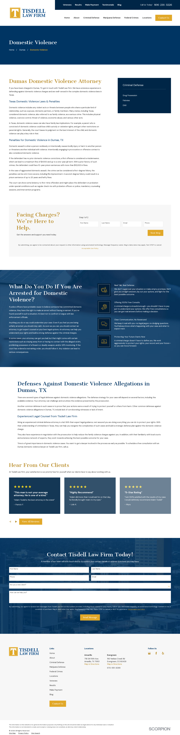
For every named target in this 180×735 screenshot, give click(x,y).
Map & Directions (91, 664)
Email (125, 223)
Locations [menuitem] (147, 17)
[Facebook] (156, 653)
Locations (53, 676)
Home (52, 653)
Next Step (155, 233)
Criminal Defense (56, 662)
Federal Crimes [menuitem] (131, 17)
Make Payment (92, 5)
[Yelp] (163, 653)
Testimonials (108, 5)
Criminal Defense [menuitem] (91, 17)
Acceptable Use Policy (90, 248)
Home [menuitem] (67, 17)
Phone (147, 223)
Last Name (106, 223)
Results (78, 5)
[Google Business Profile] (149, 653)
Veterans (67, 5)
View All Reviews (30, 521)
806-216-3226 (163, 5)
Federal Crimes (56, 671)
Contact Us (163, 18)
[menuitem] (144, 95)
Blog (119, 5)
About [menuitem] (76, 17)
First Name (84, 223)
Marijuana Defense (57, 667)
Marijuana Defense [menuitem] (111, 17)
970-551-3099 (113, 668)
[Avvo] (169, 653)
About (52, 658)
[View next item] (16, 522)
